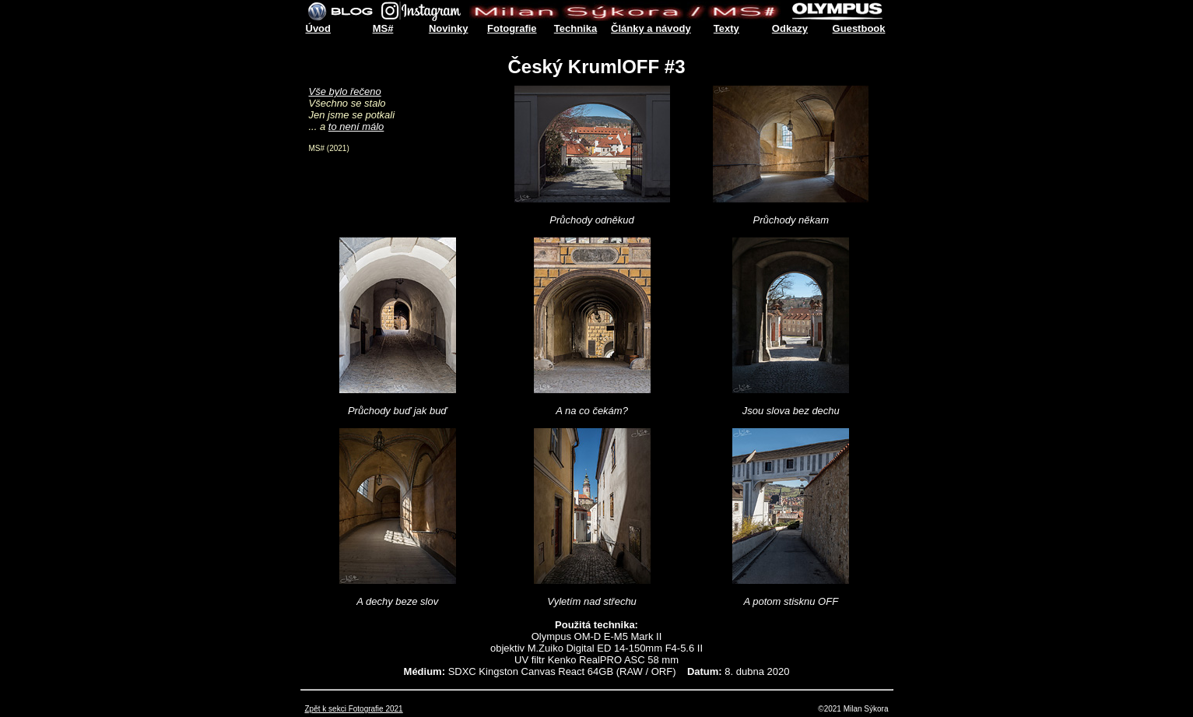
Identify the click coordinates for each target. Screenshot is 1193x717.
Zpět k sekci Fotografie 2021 (354, 709)
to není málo (356, 126)
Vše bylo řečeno (345, 91)
